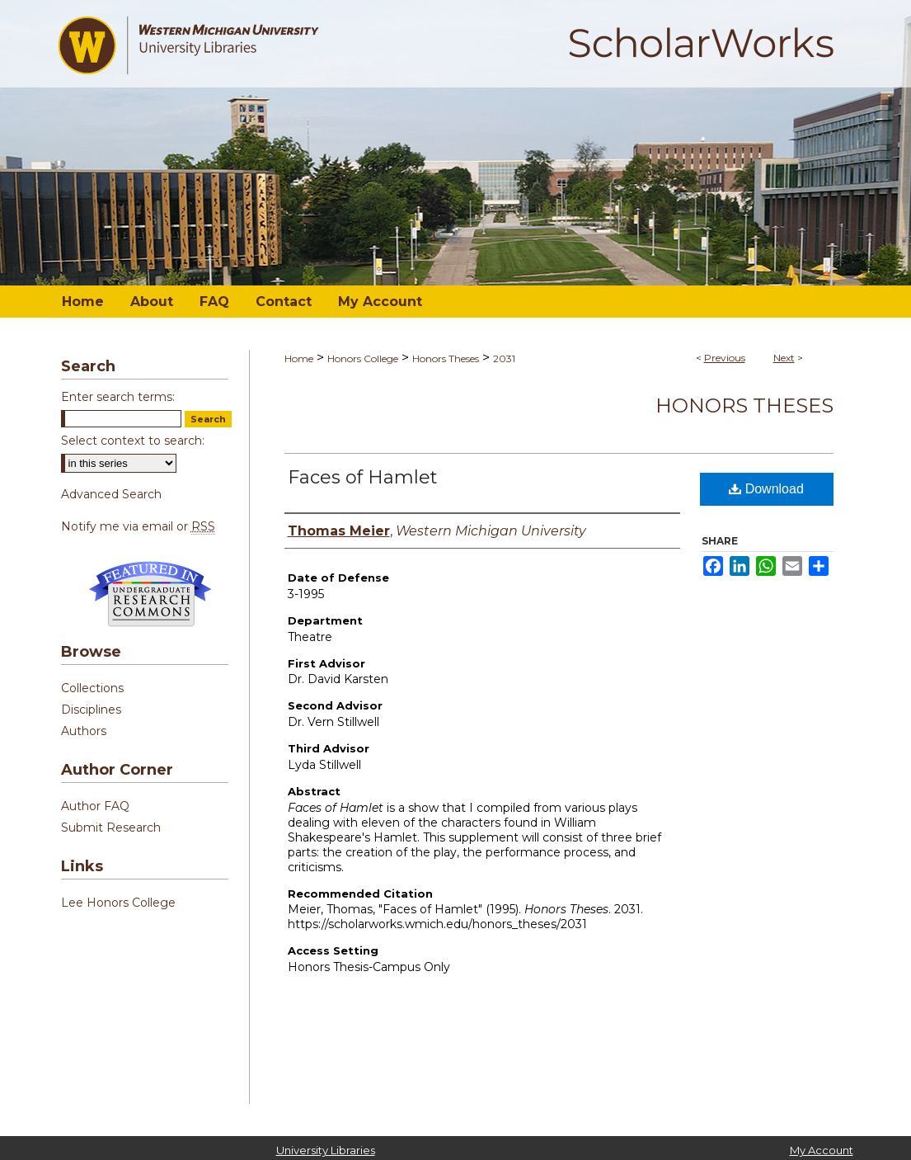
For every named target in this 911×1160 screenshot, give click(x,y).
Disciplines (91, 709)
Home (298, 358)
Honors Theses (445, 358)
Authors (83, 731)
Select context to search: (132, 440)
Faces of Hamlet (363, 477)
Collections (92, 688)
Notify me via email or (138, 526)
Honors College (362, 358)
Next (784, 357)
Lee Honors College (118, 902)
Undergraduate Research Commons (150, 594)
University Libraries (325, 1150)
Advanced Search (111, 494)
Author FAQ (95, 806)
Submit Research (111, 827)
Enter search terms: (118, 396)
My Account (821, 1150)
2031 (504, 358)
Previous (724, 357)
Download (766, 489)
